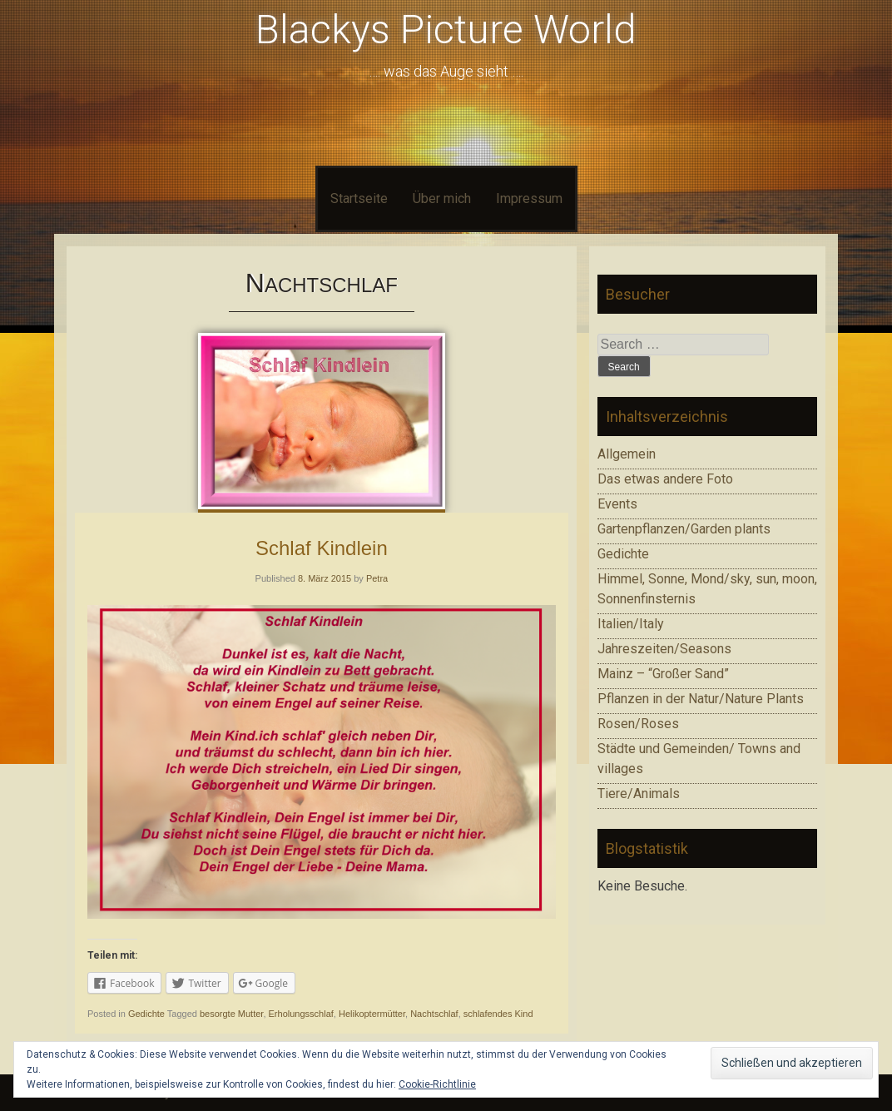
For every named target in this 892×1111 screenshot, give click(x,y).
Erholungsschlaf (301, 1014)
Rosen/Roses (638, 724)
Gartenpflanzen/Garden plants (684, 529)
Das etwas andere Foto (665, 479)
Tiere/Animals (638, 793)
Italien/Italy (630, 624)
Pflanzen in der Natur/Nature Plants (700, 699)
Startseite (359, 198)
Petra (377, 578)
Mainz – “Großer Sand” (663, 674)
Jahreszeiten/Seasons (664, 649)
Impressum (529, 198)
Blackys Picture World (446, 29)
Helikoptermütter (372, 1014)
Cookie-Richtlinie (437, 1084)
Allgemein (626, 454)
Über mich (442, 198)
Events (617, 504)
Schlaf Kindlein (321, 548)
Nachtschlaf (434, 1014)
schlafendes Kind (498, 1014)
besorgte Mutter (231, 1014)
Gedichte (146, 1014)
